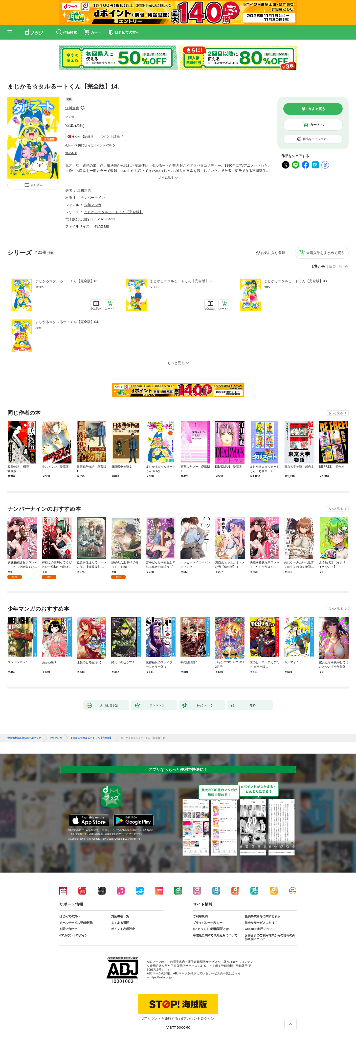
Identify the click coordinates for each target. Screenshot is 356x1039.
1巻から (319, 267)
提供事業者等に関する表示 (262, 916)
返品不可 (71, 153)
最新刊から (339, 267)
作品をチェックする (316, 139)
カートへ (317, 125)
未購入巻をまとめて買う (325, 253)
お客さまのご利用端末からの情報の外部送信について (270, 937)
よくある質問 (120, 922)
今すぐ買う (316, 109)
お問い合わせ (68, 929)
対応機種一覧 (120, 916)
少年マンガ (92, 205)
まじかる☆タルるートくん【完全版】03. (296, 281)
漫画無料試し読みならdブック (24, 738)
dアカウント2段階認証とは (211, 929)
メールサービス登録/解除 (76, 922)
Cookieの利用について (260, 929)
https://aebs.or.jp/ (161, 977)
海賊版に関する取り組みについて (215, 935)
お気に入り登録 (273, 253)
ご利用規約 (200, 916)
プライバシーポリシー (207, 922)
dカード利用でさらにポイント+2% (88, 145)
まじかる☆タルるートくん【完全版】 (113, 212)
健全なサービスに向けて (261, 922)
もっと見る (335, 413)
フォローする (82, 108)
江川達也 (72, 108)
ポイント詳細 (109, 136)
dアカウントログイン (73, 935)
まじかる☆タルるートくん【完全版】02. (181, 281)
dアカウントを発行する (160, 1018)
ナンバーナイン (93, 198)
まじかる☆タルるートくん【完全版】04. (67, 322)
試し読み (37, 185)
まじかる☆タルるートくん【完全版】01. (67, 281)
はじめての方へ (69, 916)
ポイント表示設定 (123, 929)
